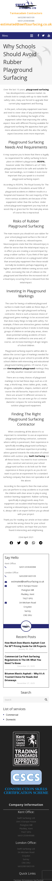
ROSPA (40, 161)
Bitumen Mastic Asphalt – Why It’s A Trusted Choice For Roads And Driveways (25, 677)
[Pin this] (26, 542)
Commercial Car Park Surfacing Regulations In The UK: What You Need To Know (23, 660)
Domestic (11, 719)
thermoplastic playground (21, 368)
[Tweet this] (19, 542)
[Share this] (11, 542)
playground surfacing (37, 89)
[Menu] (32, 35)
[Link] (26, 5)
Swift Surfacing (37, 456)
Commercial (12, 714)
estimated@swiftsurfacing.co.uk (26, 24)
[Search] (26, 700)
